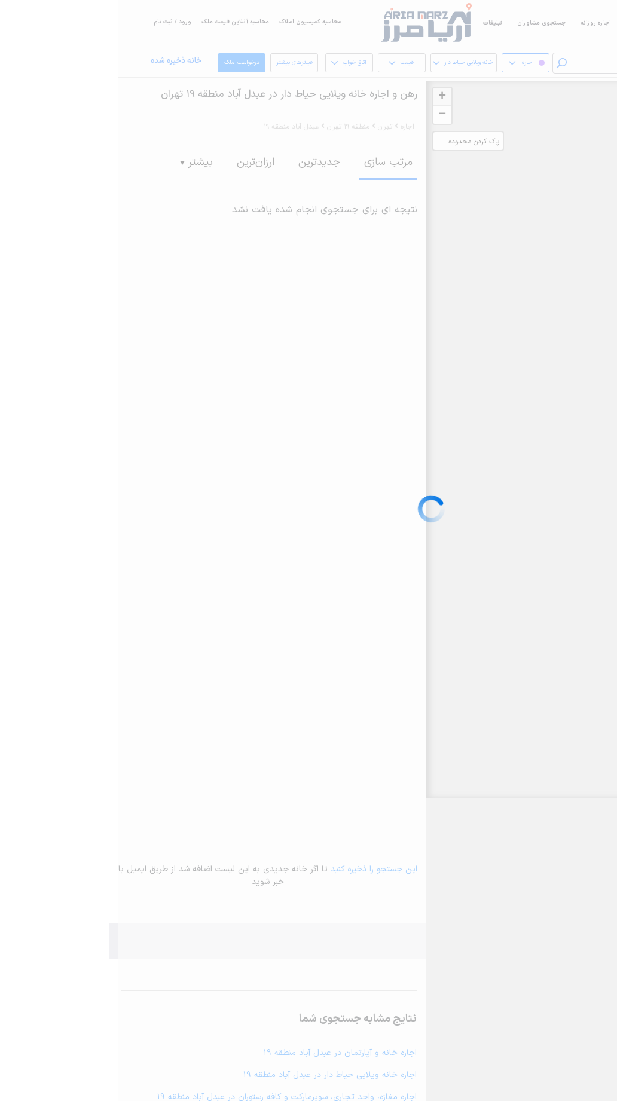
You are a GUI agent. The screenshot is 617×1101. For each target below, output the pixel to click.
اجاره (547, 23)
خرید (575, 23)
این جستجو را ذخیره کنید (256, 869)
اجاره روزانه (478, 23)
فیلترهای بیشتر (177, 66)
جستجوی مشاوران (423, 23)
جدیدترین (201, 162)
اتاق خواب (228, 63)
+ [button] (324, 97)
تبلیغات (374, 23)
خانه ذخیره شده (58, 61)
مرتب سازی (270, 162)
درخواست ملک (124, 63)
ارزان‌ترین (138, 162)
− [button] (324, 115)
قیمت (281, 63)
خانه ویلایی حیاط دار (344, 63)
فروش (517, 23)
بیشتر (78, 162)
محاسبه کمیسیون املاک (192, 21)
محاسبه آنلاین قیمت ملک (117, 21)
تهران (267, 126)
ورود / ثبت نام (55, 21)
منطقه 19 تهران (230, 126)
